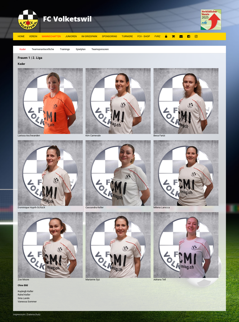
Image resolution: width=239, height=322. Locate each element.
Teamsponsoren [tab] (100, 49)
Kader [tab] (23, 49)
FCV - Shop (143, 36)
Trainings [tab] (65, 49)
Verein (33, 36)
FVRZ (157, 36)
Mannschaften (51, 36)
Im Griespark (89, 36)
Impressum (19, 314)
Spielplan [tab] (81, 49)
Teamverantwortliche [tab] (43, 49)
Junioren (71, 36)
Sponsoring (109, 36)
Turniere (127, 36)
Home (21, 36)
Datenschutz (33, 314)
